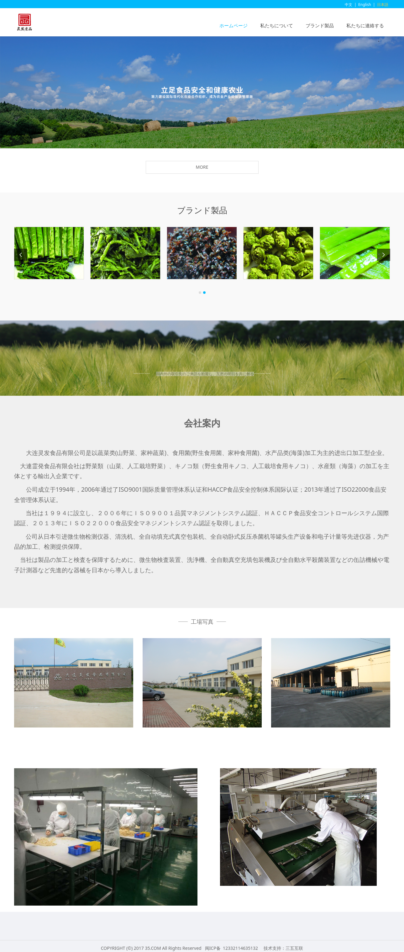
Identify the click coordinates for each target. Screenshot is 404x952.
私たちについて (276, 25)
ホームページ (233, 25)
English (364, 4)
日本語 (382, 4)
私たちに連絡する (365, 25)
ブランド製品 (320, 25)
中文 (348, 4)
